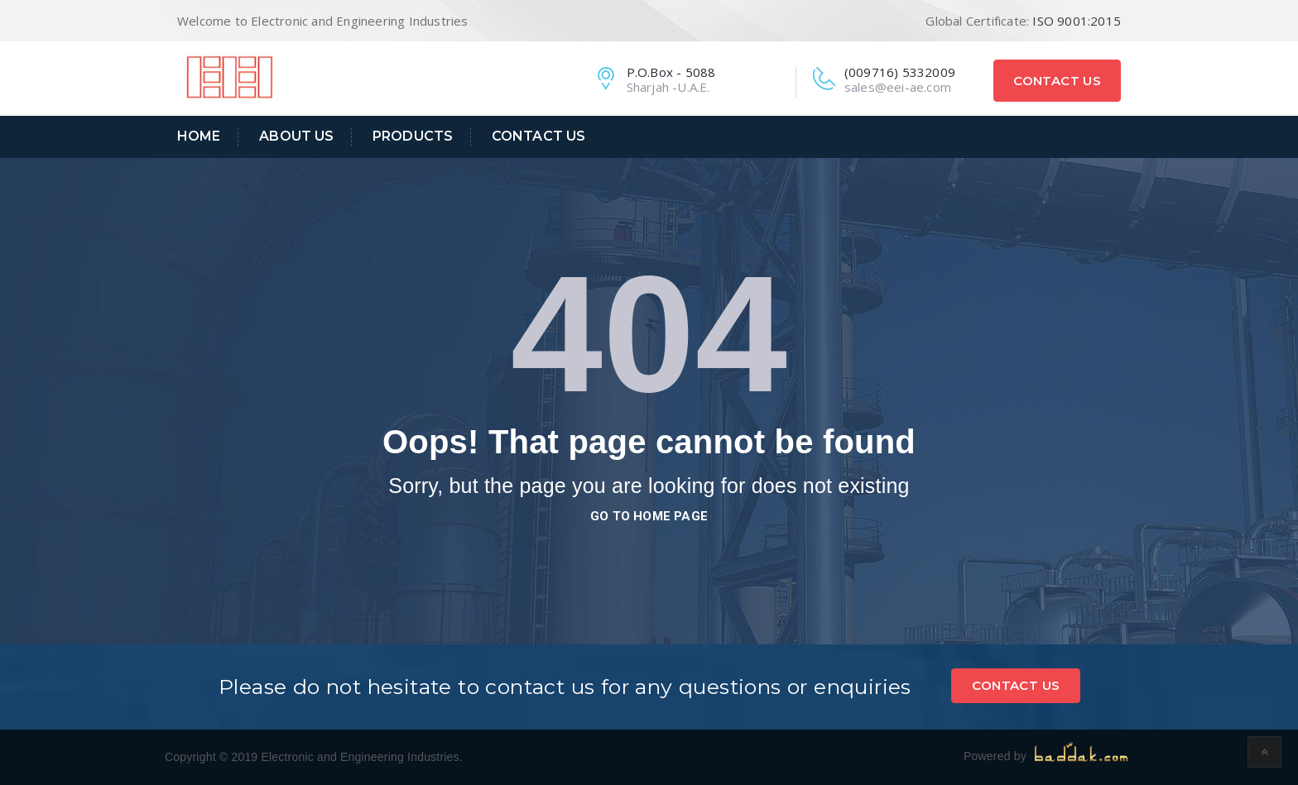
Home (199, 136)
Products (413, 136)
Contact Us (1057, 81)
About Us (296, 136)
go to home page (649, 516)
